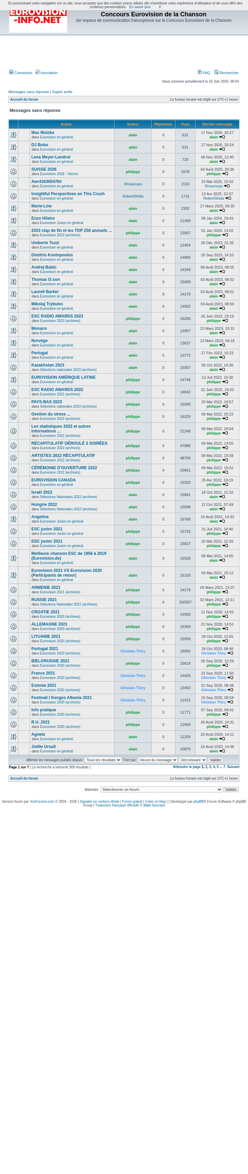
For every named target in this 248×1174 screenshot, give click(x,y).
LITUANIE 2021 (45, 636)
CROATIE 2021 (45, 612)
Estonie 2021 (43, 685)
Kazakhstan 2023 (47, 365)
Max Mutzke (42, 132)
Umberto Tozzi (45, 242)
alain (133, 135)
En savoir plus (140, 7)
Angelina (40, 516)
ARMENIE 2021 (45, 587)
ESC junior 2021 (46, 529)
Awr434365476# (46, 181)
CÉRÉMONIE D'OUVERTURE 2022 (64, 467)
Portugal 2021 (44, 648)
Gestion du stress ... (51, 414)
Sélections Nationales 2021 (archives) (68, 604)
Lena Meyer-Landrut (51, 157)
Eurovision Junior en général (61, 223)
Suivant (233, 767)
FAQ (204, 73)
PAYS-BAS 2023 (46, 401)
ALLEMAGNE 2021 (49, 624)
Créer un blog (155, 801)
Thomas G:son (45, 279)
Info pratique (43, 710)
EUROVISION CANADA (53, 480)
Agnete (38, 734)
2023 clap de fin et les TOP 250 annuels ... (71, 230)
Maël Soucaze (154, 805)
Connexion (20, 73)
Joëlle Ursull (43, 746)
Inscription (46, 73)
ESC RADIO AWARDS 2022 (57, 389)
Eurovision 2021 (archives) (60, 592)
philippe (133, 172)
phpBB (198, 801)
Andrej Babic (44, 267)
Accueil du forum (24, 99)
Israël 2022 (41, 492)
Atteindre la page (187, 767)
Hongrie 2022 (44, 504)
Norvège (39, 340)
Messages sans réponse (29, 92)
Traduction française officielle (117, 805)
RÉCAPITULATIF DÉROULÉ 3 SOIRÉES (69, 443)
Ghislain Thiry (133, 651)
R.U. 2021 (40, 722)
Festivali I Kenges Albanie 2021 (61, 697)
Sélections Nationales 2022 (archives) (68, 497)
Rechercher (226, 73)
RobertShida (133, 196)
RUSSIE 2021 (44, 599)
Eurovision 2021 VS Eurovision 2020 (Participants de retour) (66, 573)
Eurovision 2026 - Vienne (59, 174)
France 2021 (43, 673)
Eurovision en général (56, 137)
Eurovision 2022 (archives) (60, 394)
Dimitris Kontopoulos (52, 255)
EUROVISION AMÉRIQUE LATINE (63, 377)
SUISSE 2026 (44, 169)
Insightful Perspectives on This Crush (68, 193)
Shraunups (133, 184)
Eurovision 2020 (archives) (60, 616)
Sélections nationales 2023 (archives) (68, 370)
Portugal (39, 353)
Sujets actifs (62, 92)
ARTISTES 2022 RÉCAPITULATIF (63, 455)
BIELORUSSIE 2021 (50, 661)
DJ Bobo (39, 144)
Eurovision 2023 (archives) (60, 235)
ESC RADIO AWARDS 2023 (57, 316)
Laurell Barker (45, 291)
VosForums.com (42, 801)
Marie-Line (41, 206)
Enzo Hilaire (43, 218)
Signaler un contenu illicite (99, 801)
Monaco (39, 328)
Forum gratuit (132, 801)
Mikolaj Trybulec (47, 304)
